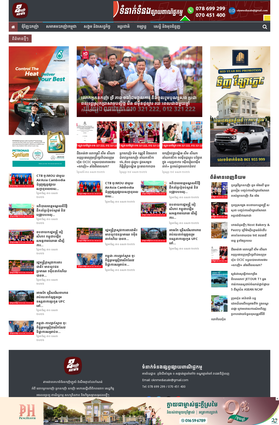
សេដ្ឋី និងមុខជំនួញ (167, 27)
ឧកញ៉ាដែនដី (91, 110)
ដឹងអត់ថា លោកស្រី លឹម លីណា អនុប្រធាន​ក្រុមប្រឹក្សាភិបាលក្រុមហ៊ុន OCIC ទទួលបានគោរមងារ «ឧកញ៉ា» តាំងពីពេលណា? (96, 159)
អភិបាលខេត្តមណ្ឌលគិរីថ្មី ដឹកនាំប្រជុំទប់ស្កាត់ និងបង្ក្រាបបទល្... (52, 210)
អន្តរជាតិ (123, 27)
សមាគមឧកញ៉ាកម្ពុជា (61, 27)
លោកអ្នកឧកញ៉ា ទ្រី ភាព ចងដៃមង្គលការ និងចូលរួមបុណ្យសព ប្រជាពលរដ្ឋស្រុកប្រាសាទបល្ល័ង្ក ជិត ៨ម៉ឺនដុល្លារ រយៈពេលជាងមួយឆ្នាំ (139, 100)
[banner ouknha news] (191, 10)
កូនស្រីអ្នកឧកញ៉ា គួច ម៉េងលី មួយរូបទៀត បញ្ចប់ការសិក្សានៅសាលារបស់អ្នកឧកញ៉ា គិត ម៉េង (250, 190)
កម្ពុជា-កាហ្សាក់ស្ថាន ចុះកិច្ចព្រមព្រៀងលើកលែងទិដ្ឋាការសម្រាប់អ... (51, 327)
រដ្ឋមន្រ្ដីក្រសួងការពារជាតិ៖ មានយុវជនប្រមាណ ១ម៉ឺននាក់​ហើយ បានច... (51, 268)
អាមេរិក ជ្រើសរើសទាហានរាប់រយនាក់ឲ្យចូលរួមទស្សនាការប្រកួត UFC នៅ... (52, 299)
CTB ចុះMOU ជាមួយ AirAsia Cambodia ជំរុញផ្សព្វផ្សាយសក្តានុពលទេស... (50, 182)
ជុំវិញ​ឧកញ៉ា (30, 27)
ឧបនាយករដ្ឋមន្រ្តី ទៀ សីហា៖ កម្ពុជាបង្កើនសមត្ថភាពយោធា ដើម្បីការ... (50, 238)
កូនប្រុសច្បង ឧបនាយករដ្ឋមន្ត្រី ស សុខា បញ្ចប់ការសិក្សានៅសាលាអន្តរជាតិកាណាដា (250, 210)
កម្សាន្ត (141, 27)
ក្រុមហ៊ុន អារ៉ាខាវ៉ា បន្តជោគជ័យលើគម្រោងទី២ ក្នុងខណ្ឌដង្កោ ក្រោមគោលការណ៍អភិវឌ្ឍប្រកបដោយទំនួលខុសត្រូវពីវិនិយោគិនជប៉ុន (240, 308)
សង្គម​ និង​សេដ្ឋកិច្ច (97, 27)
